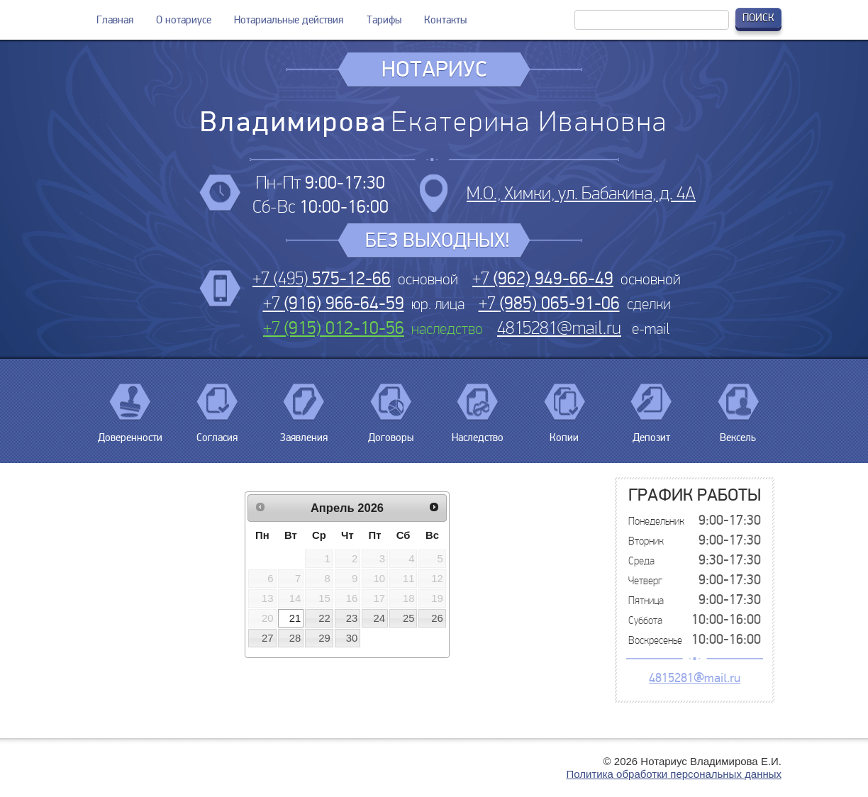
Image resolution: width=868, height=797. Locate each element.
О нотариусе (183, 19)
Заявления (304, 432)
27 (268, 638)
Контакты (445, 19)
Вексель (738, 432)
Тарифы (384, 19)
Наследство (477, 432)
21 (295, 618)
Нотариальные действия (288, 19)
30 (352, 638)
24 (380, 618)
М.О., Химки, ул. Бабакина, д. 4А (581, 193)
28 (295, 638)
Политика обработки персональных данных (674, 774)
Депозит (651, 432)
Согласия (217, 432)
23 (352, 618)
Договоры (390, 432)
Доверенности (130, 432)
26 (437, 618)
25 (409, 618)
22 (324, 618)
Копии (564, 432)
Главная (114, 19)
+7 (542, 278)
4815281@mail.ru (559, 328)
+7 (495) (321, 278)
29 (324, 638)
